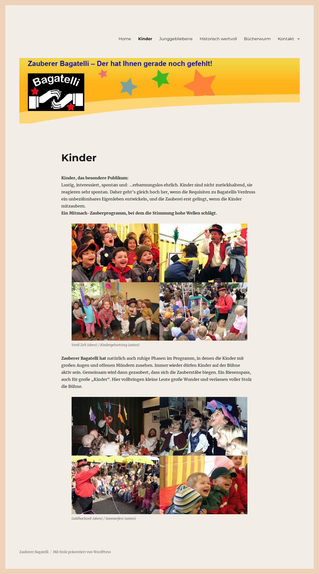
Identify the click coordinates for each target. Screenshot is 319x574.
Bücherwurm (257, 38)
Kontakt (286, 38)
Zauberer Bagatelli (33, 552)
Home (125, 38)
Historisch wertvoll (218, 38)
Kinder (145, 38)
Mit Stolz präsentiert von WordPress (82, 552)
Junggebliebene (176, 38)
